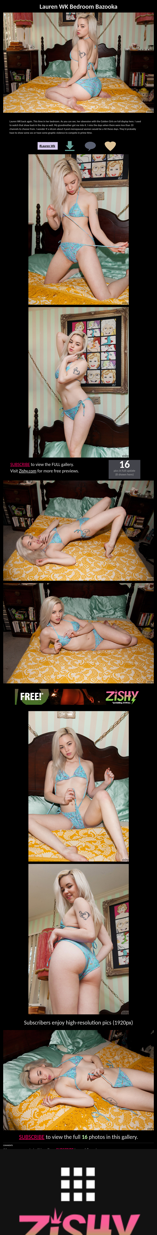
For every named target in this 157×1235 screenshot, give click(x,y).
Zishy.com (27, 471)
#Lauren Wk (47, 146)
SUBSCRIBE (20, 464)
